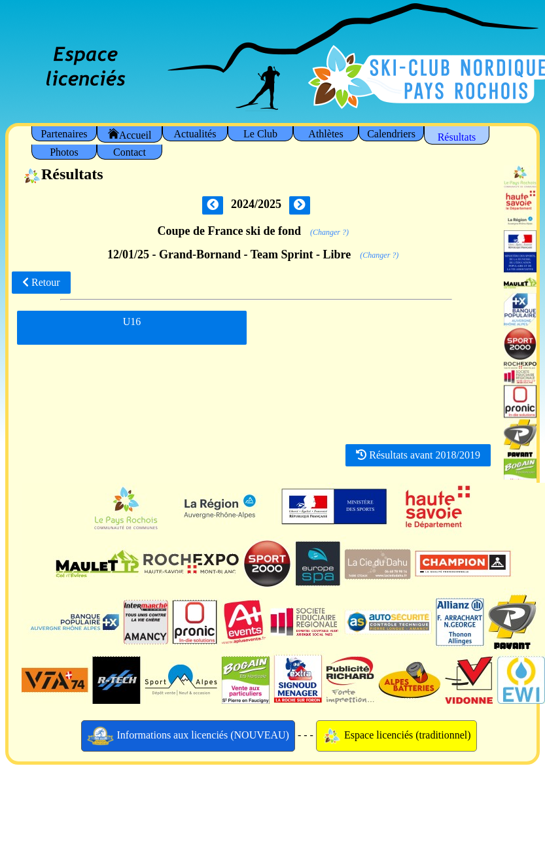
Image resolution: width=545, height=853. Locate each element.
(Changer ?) (329, 232)
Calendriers (391, 133)
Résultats (457, 137)
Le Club (260, 133)
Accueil (130, 134)
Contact (129, 152)
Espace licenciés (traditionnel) (396, 736)
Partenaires (64, 133)
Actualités (195, 133)
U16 (132, 326)
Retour (41, 282)
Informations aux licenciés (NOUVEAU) (188, 736)
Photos (64, 152)
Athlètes (325, 133)
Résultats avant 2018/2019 (418, 455)
